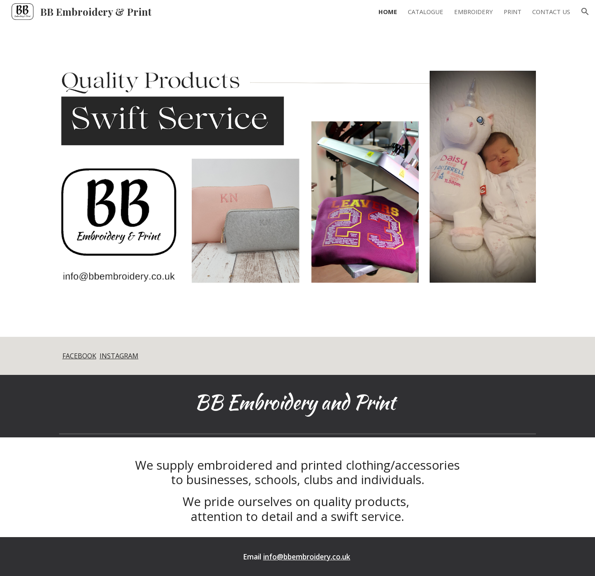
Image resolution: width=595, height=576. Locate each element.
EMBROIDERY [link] (473, 11)
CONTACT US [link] (551, 11)
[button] (585, 12)
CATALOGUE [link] (425, 11)
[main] (297, 356)
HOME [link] (387, 11)
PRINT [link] (512, 11)
